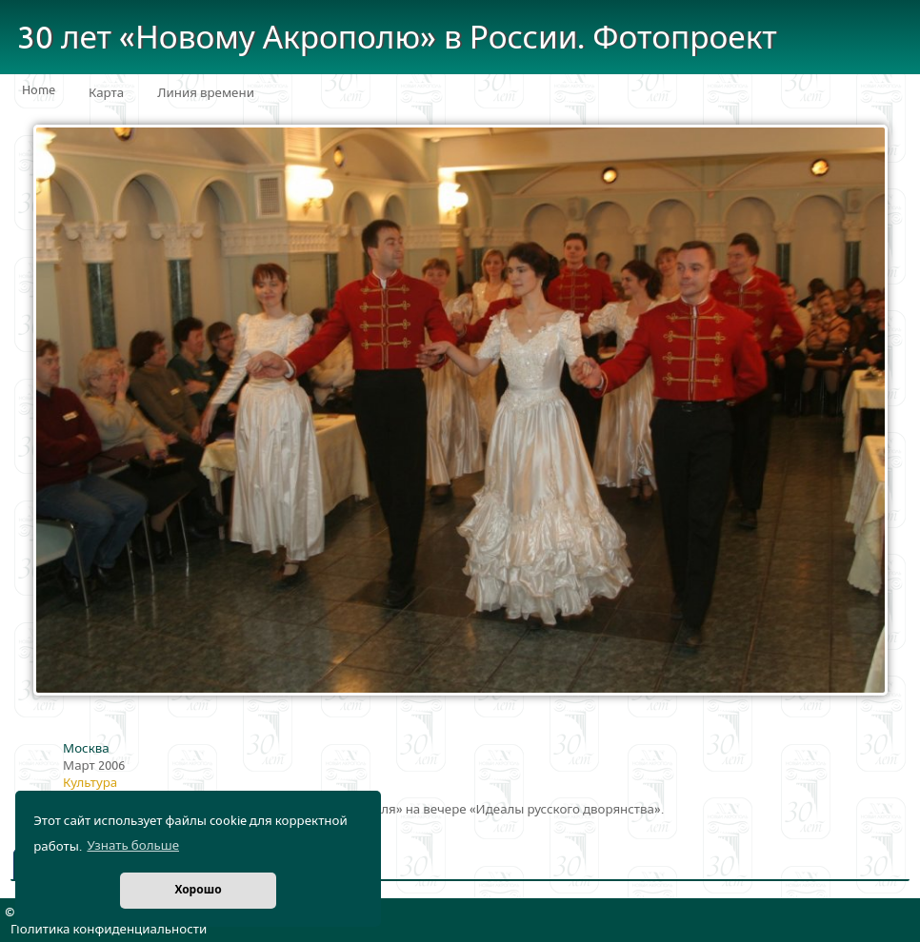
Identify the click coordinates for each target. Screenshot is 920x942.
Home (38, 90)
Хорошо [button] (197, 890)
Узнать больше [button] (133, 846)
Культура (90, 783)
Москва (86, 749)
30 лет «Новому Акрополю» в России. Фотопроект (397, 38)
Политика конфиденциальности (108, 929)
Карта (106, 93)
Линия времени (205, 93)
